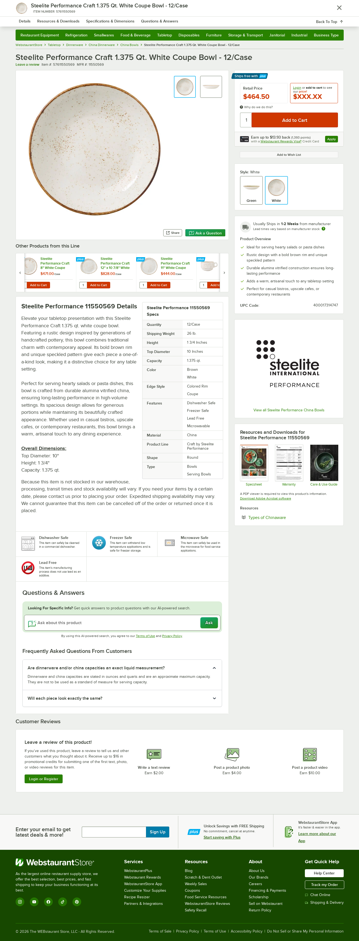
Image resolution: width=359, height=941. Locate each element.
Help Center (324, 873)
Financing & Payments (267, 890)
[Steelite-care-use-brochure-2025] (324, 465)
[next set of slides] (224, 272)
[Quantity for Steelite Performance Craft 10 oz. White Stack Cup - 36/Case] (203, 285)
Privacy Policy (172, 636)
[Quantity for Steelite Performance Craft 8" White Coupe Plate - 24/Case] (23, 285)
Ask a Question (205, 233)
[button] (185, 87)
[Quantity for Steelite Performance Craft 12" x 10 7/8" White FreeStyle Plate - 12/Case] (83, 285)
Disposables (189, 35)
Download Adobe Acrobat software (265, 498)
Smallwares (104, 35)
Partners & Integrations (143, 904)
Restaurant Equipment (40, 35)
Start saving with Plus (222, 837)
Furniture (214, 35)
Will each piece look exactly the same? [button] (65, 698)
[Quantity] (246, 120)
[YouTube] (34, 901)
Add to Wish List (289, 155)
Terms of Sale (160, 931)
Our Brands (258, 877)
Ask (209, 622)
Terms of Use (145, 636)
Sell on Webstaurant (265, 904)
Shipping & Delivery (324, 902)
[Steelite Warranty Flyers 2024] (289, 465)
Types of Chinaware (283, 517)
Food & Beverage (136, 35)
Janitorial (277, 35)
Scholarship (258, 897)
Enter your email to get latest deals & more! (43, 832)
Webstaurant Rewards (142, 877)
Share (173, 233)
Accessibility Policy (246, 931)
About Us (257, 871)
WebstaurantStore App (143, 884)
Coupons (192, 890)
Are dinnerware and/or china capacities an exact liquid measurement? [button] (96, 667)
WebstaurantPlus (138, 871)
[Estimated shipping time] (323, 228)
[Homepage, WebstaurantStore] (61, 19)
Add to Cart (38, 285)
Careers (255, 884)
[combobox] (172, 19)
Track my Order (324, 884)
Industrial (299, 35)
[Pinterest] (76, 901)
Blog (188, 871)
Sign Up (157, 832)
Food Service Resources (206, 897)
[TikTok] (62, 901)
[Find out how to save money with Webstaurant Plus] (21, 259)
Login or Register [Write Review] (43, 779)
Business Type (326, 35)
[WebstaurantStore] (61, 862)
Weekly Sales (196, 884)
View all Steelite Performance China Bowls (289, 410)
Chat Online (317, 895)
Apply (332, 139)
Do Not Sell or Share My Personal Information (305, 931)
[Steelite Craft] (254, 465)
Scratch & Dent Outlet (203, 877)
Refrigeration (76, 35)
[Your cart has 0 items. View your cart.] (335, 19)
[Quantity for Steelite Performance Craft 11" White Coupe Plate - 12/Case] (143, 285)
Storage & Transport (245, 35)
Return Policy (260, 910)
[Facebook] (48, 901)
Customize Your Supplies (145, 890)
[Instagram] (20, 901)
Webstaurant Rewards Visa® (281, 141)
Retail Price (252, 88)
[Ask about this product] (122, 622)
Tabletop (164, 35)
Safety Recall (195, 910)
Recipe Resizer (137, 897)
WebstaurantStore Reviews (207, 904)
